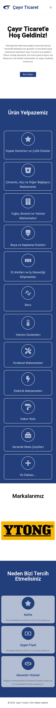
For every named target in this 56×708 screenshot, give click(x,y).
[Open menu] (50, 7)
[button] (7, 531)
